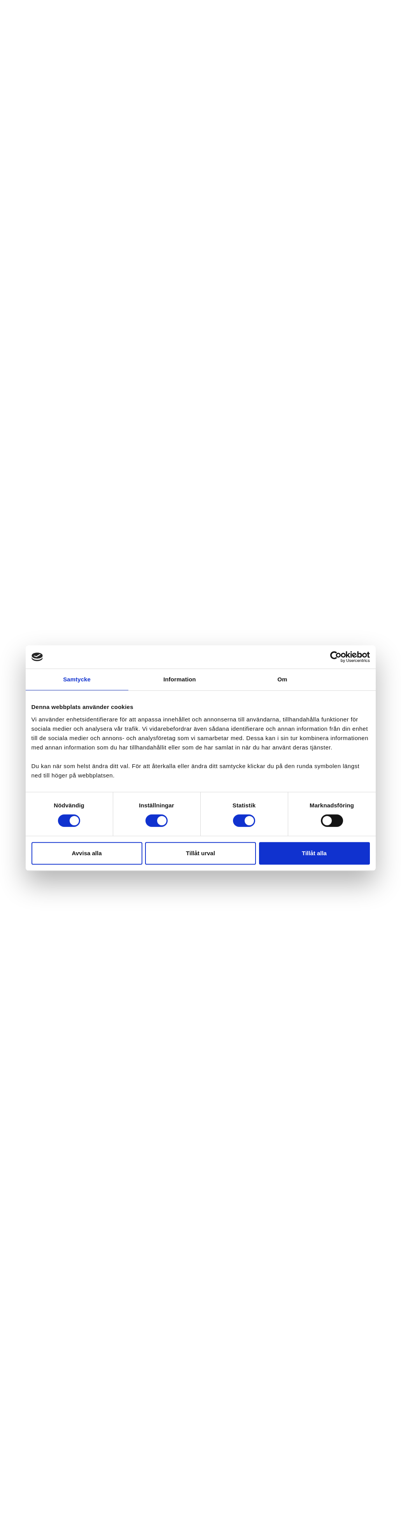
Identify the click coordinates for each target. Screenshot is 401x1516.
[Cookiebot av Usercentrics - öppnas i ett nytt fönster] (336, 657)
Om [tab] (282, 679)
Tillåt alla (314, 853)
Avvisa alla (87, 853)
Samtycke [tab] (77, 679)
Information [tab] (179, 679)
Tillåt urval (200, 853)
